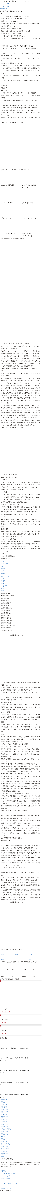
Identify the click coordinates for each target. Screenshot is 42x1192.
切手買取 (4, 1107)
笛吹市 (3, 583)
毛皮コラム (4, 1127)
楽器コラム (4, 1156)
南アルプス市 (5, 576)
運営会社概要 (5, 1178)
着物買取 (4, 1100)
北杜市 (3, 578)
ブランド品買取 (6, 1129)
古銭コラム (4, 1119)
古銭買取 (4, 1114)
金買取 (3, 1136)
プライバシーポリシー (8, 1173)
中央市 (3, 591)
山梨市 (3, 569)
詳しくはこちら (6, 1012)
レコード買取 (5, 1144)
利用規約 (4, 1171)
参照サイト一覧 (6, 1188)
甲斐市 (3, 581)
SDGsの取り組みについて (9, 1183)
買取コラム (4, 1134)
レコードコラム (6, 1149)
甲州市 (3, 588)
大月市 (3, 571)
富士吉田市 (4, 564)
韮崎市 (3, 573)
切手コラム (4, 1112)
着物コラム (4, 1104)
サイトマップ (5, 1176)
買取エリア (4, 1102)
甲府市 (3, 561)
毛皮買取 (4, 1122)
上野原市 (4, 586)
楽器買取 (4, 1151)
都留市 (3, 566)
